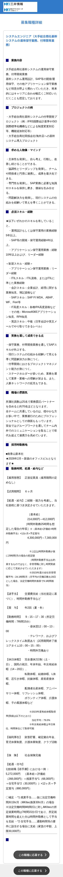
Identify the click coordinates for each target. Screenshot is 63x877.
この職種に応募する (30, 871)
